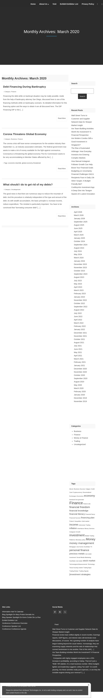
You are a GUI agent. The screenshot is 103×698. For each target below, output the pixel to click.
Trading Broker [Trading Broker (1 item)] (74, 571)
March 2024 (79, 258)
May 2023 (78, 284)
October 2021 (79, 339)
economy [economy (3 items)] (89, 495)
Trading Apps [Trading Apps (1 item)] (87, 567)
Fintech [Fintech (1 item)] (71, 521)
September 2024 (80, 245)
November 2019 (80, 401)
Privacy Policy (88, 4)
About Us (43, 4)
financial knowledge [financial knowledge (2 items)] (78, 510)
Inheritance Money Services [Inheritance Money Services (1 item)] (85, 528)
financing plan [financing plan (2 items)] (87, 517)
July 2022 (78, 313)
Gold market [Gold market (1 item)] (85, 521)
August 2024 (79, 248)
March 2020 (79, 388)
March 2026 (79, 215)
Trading (77, 441)
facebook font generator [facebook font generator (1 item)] (76, 499)
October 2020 (79, 375)
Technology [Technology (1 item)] (91, 564)
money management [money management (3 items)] (81, 543)
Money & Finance (81, 438)
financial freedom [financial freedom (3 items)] (79, 507)
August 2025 (79, 225)
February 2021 (80, 362)
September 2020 (80, 378)
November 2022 (80, 300)
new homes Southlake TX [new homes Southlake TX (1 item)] (84, 547)
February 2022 (80, 326)
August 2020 (79, 382)
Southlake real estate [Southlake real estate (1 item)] (75, 561)
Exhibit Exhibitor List (69, 4)
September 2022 (80, 307)
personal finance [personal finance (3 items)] (79, 550)
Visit (54, 4)
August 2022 (79, 310)
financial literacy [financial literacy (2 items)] (77, 514)
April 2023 (78, 287)
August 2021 (79, 342)
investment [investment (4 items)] (77, 535)
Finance (13, 91)
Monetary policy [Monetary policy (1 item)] (80, 540)
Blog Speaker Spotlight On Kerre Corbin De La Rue (21, 617)
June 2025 (78, 228)
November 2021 (80, 336)
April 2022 (78, 320)
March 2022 (79, 323)
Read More (62, 118)
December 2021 (80, 333)
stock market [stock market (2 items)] (89, 560)
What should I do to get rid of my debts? (28, 184)
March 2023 (79, 290)
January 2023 (79, 297)
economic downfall (14, 163)
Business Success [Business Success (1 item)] (79, 489)
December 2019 (80, 398)
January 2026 (79, 218)
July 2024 (78, 251)
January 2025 (79, 238)
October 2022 (79, 303)
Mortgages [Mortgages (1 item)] (72, 547)
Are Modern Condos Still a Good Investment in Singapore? (82, 141)
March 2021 (79, 359)
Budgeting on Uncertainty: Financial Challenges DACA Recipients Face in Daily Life (82, 174)
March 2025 (79, 235)
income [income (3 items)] (73, 524)
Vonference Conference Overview (14, 623)
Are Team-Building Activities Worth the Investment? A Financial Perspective (82, 132)
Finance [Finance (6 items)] (76, 503)
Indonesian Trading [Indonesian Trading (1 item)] (84, 525)
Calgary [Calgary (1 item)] (88, 489)
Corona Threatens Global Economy (25, 134)
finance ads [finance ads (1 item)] (87, 504)
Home (33, 4)
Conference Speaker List (11, 626)
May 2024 (78, 254)
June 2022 (78, 316)
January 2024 (79, 261)
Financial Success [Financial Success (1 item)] (75, 518)
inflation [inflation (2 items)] (73, 528)
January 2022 (79, 329)
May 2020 (78, 385)
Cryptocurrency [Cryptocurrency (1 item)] (77, 492)
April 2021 (78, 356)
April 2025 (78, 232)
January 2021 (79, 365)
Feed (57, 624)
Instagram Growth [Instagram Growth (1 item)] (74, 532)
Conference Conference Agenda (14, 629)
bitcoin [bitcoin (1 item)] (71, 489)
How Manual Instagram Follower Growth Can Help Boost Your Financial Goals (82, 164)
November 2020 (80, 372)
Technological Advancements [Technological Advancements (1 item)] (78, 564)
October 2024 (79, 241)
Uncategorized (15, 189)
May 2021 (78, 352)
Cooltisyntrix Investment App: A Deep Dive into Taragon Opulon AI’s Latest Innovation (83, 190)
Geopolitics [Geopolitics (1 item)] (77, 521)
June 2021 (78, 349)
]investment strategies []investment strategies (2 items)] (80, 574)
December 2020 (80, 369)
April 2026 (78, 212)
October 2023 (79, 271)
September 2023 (80, 274)
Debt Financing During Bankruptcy (24, 86)
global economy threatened (31, 163)
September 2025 (80, 222)
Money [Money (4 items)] (90, 539)
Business (14, 139)
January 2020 (79, 395)
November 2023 (80, 267)
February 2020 (80, 391)
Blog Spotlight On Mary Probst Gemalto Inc (18, 614)
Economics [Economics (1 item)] (80, 496)
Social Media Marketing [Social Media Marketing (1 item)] (84, 557)
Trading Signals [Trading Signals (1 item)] (84, 571)
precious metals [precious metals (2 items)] (77, 553)
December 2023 (80, 264)
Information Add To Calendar (13, 612)
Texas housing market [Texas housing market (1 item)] (76, 567)
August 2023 (79, 277)
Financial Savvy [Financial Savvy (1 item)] (90, 514)
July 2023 (78, 281)
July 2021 (78, 346)
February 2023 (80, 293)
